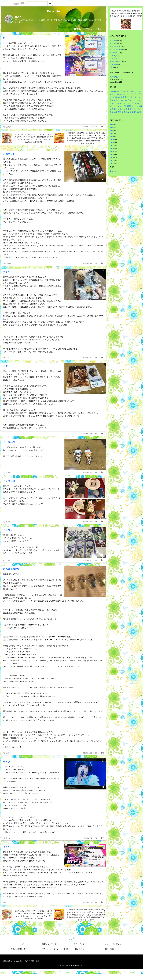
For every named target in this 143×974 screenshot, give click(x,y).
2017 (112, 145)
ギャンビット (115, 46)
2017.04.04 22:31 (90, 838)
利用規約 (65, 949)
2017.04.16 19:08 (90, 753)
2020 (112, 136)
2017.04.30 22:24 (90, 127)
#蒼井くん (7, 838)
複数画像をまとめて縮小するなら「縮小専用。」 (23, 961)
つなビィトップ (17, 944)
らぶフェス (9, 154)
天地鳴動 (113, 52)
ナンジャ (7, 530)
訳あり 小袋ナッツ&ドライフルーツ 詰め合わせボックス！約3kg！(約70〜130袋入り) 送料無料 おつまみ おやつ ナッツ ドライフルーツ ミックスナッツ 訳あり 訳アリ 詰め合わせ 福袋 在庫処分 (33, 138)
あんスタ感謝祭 (11, 569)
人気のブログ (79, 944)
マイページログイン (113, 944)
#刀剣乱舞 (7, 263)
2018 (112, 142)
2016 (112, 148)
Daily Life (53, 11)
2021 (112, 133)
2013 (112, 157)
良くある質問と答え (19, 949)
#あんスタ (7, 127)
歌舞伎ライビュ (116, 61)
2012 (112, 160)
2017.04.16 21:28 (90, 522)
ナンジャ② (9, 481)
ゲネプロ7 (114, 64)
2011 (112, 163)
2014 (112, 154)
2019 (112, 139)
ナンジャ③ (9, 442)
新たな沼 (113, 43)
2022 (112, 130)
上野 (5, 366)
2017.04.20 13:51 (90, 358)
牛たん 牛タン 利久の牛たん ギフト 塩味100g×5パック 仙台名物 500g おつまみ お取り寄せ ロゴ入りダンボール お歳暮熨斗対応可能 (126, 13)
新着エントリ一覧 (49, 944)
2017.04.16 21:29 (90, 472)
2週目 (112, 67)
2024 (112, 125)
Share (99, 29)
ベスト (112, 55)
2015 (112, 151)
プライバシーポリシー (51, 949)
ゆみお (18, 17)
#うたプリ (7, 472)
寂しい (6, 38)
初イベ (6, 847)
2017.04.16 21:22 (90, 560)
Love (89, 29)
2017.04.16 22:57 (90, 434)
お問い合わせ (79, 949)
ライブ (6, 761)
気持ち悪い (114, 77)
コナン (6, 272)
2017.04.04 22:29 (90, 902)
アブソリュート (116, 49)
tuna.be (71, 939)
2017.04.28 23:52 (90, 263)
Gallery (78, 29)
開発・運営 (109, 949)
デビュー (113, 40)
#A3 (4, 902)
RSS (113, 171)
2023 (112, 128)
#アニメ (6, 358)
